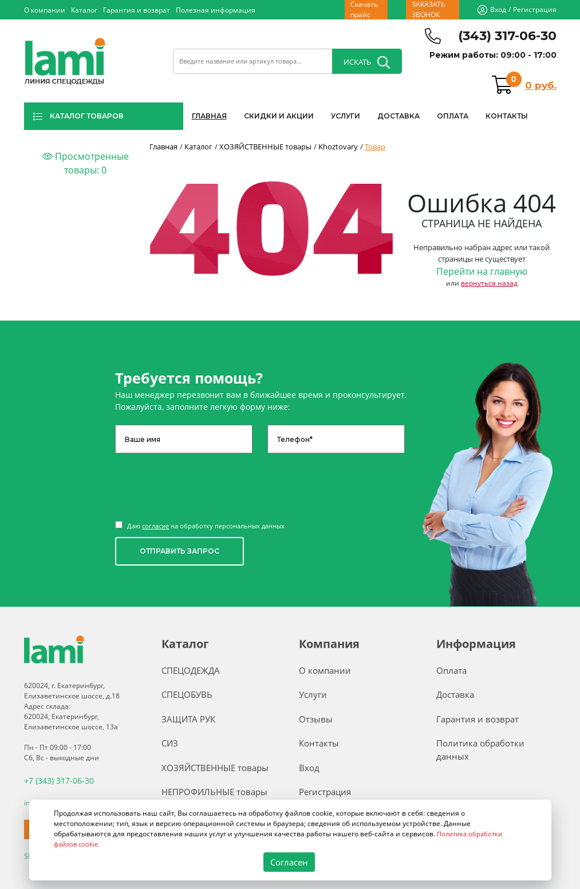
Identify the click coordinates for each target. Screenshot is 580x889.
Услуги (313, 694)
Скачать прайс (364, 9)
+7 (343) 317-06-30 (54, 779)
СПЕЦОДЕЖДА (190, 670)
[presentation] (202, 481)
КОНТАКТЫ (507, 116)
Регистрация (535, 9)
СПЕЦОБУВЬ (186, 694)
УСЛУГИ (345, 116)
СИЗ (169, 743)
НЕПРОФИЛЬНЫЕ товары (214, 791)
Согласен (288, 862)
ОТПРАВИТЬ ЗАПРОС (179, 551)
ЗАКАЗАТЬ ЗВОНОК (428, 9)
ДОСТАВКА (398, 116)
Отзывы (316, 719)
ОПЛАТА (452, 116)
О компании (44, 10)
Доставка (455, 694)
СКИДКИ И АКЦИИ (279, 116)
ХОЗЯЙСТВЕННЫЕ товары (215, 767)
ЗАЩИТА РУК (188, 719)
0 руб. (541, 85)
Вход (498, 9)
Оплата (451, 670)
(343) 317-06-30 (507, 36)
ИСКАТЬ (367, 62)
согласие (155, 525)
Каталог (84, 10)
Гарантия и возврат (136, 10)
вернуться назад (489, 283)
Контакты (319, 743)
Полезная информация (215, 10)
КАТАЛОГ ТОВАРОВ (78, 116)
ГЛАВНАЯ (209, 116)
